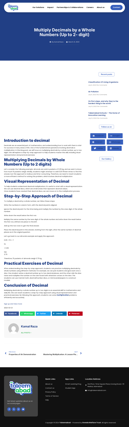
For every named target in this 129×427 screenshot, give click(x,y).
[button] (11, 314)
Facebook (98, 135)
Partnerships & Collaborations (70, 7)
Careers (90, 7)
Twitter (98, 148)
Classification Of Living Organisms (103, 82)
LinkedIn (114, 148)
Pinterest (97, 142)
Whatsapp (115, 142)
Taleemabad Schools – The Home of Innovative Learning (104, 114)
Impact (50, 7)
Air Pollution (93, 91)
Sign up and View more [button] (13, 304)
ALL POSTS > (26, 332)
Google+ (115, 135)
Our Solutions (38, 7)
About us (100, 7)
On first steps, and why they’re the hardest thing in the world (103, 102)
